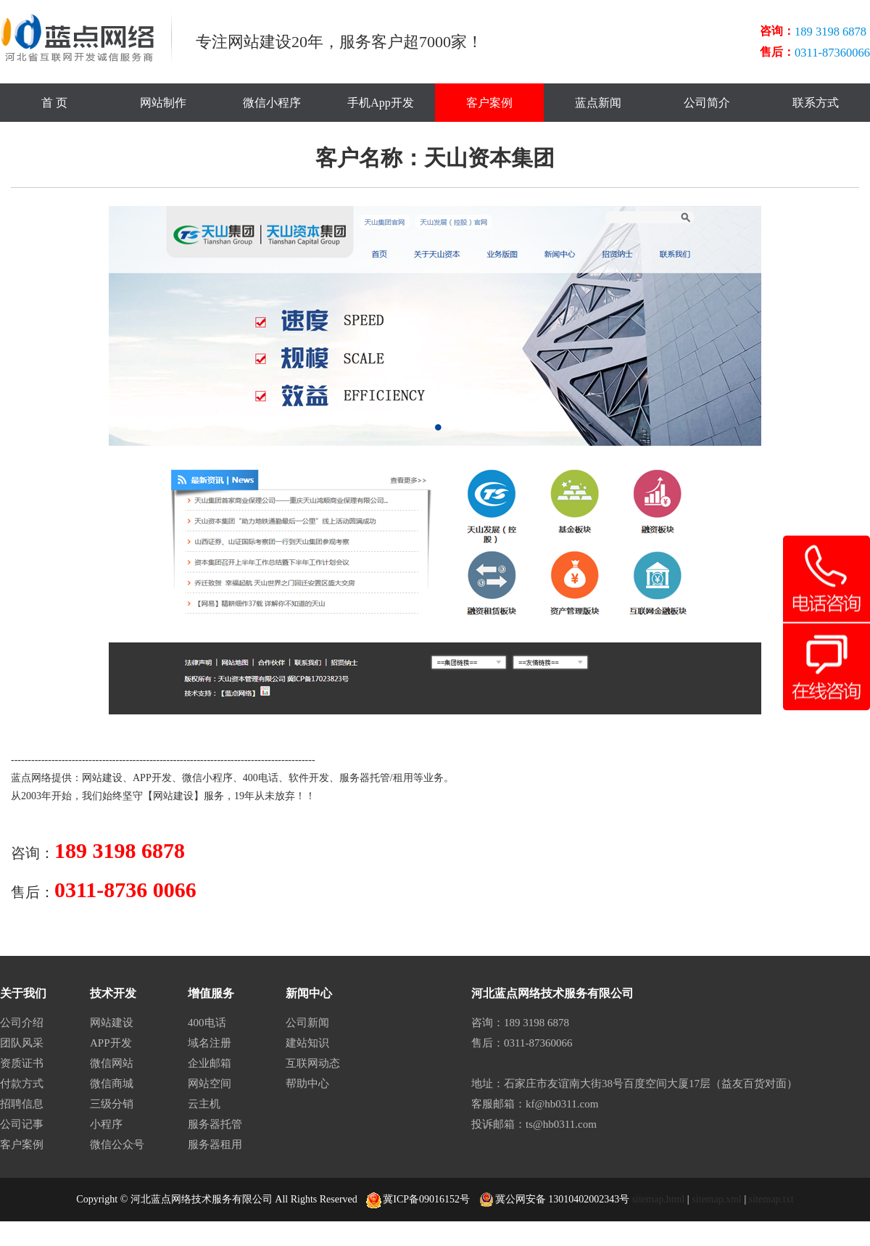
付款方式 (22, 1083)
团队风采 (22, 1043)
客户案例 (489, 102)
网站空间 (209, 1083)
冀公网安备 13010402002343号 (554, 1199)
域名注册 (209, 1043)
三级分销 (111, 1104)
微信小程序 (272, 102)
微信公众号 (117, 1144)
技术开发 (113, 993)
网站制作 (163, 102)
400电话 (260, 777)
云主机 (204, 1104)
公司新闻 (307, 1022)
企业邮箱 (209, 1063)
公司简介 (707, 102)
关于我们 (23, 993)
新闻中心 (309, 993)
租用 (403, 777)
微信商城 (111, 1083)
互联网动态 (313, 1063)
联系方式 (815, 102)
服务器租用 (215, 1144)
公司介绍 (22, 1022)
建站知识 (307, 1043)
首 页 (54, 102)
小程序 (106, 1124)
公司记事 (22, 1124)
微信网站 (111, 1063)
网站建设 (102, 777)
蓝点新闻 (598, 102)
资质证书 (22, 1063)
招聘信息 (22, 1104)
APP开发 (152, 777)
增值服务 (211, 993)
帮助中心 (307, 1083)
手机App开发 (380, 102)
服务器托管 (364, 777)
